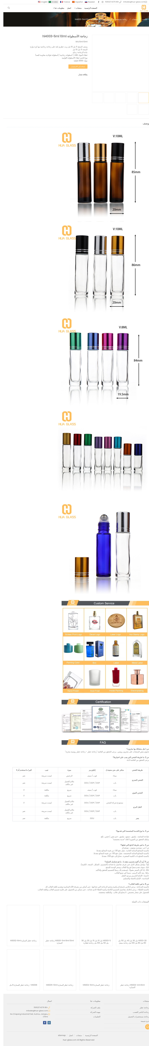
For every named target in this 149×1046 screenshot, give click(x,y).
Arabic (52, 2)
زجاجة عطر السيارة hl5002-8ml (20, 940)
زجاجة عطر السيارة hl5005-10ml (56, 985)
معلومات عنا (56, 8)
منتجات (75, 8)
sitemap (58, 1035)
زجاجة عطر (141, 1007)
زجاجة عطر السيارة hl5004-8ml (92, 985)
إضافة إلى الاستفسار (75, 66)
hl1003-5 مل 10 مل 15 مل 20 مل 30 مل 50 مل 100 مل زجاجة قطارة (92, 941)
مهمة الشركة (92, 1012)
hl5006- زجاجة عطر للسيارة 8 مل (20, 985)
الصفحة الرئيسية (87, 8)
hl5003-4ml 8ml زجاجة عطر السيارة (129, 986)
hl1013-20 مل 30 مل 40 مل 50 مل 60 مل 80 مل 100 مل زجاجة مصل (129, 941)
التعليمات (93, 1016)
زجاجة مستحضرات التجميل (113, 19)
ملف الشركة (92, 1007)
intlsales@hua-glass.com (130, 2)
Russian (88, 2)
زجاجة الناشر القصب (137, 1012)
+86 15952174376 (109, 2)
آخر (144, 1025)
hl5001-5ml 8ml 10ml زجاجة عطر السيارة (56, 941)
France (63, 2)
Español (75, 2)
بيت (140, 19)
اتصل (66, 8)
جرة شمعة (141, 1021)
